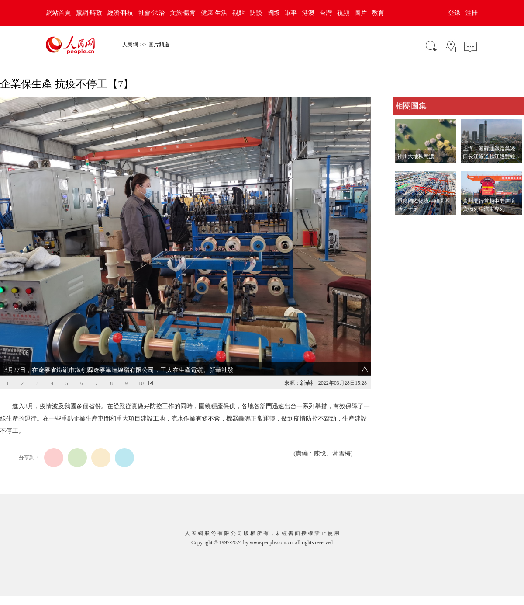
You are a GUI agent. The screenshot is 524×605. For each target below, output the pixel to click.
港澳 (308, 13)
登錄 (454, 13)
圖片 (361, 13)
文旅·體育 (183, 13)
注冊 (471, 13)
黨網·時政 (89, 13)
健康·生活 (214, 13)
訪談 (256, 13)
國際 (273, 13)
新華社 (308, 383)
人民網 (130, 45)
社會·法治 (151, 13)
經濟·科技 (120, 13)
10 (141, 383)
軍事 (291, 13)
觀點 (238, 13)
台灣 (326, 13)
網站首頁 (58, 13)
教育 (378, 13)
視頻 (343, 13)
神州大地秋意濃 (415, 156)
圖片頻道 (158, 45)
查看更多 (405, 224)
